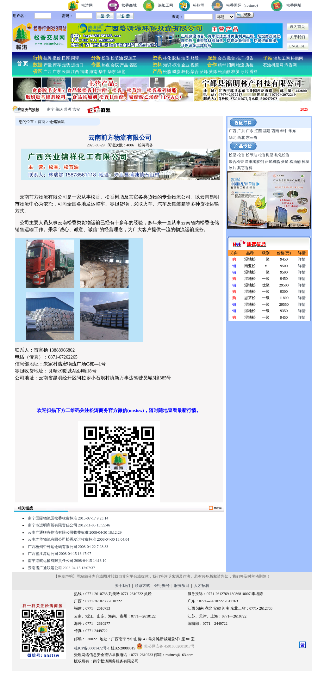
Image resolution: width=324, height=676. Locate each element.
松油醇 (224, 71)
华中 (102, 71)
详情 (302, 259)
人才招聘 (201, 585)
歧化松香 (282, 155)
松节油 (117, 58)
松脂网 (198, 5)
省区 (133, 65)
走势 (66, 65)
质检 (249, 65)
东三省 (251, 137)
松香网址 (294, 5)
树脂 (176, 71)
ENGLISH (297, 46)
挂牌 (47, 58)
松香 (105, 58)
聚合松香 (236, 161)
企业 (185, 65)
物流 (240, 65)
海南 (93, 71)
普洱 (68, 109)
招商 (231, 65)
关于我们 (297, 37)
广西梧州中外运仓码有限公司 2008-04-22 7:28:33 (68, 546)
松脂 (167, 71)
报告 (249, 58)
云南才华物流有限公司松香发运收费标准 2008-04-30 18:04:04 (78, 539)
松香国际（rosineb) (242, 5)
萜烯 (204, 71)
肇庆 (59, 109)
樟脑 (235, 71)
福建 (84, 71)
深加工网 (165, 5)
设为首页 (297, 26)
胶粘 (176, 58)
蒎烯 (213, 71)
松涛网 (87, 5)
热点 (106, 65)
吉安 (76, 109)
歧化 (185, 71)
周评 (75, 58)
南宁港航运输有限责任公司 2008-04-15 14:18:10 (67, 560)
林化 (167, 58)
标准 (176, 65)
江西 (75, 71)
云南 (66, 71)
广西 (47, 71)
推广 (240, 58)
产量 (48, 65)
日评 (66, 58)
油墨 (185, 58)
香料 (254, 71)
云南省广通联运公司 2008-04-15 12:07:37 (61, 568)
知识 (167, 65)
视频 (194, 65)
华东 (112, 71)
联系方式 (142, 585)
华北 (121, 71)
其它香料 (244, 168)
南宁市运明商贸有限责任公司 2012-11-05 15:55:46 (69, 525)
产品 (124, 65)
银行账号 (162, 585)
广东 (57, 71)
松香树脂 (265, 155)
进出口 (77, 65)
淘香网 (290, 65)
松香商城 (129, 5)
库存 (57, 65)
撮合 (231, 58)
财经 (194, 58)
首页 (41, 122)
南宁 (50, 109)
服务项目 (181, 585)
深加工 (130, 58)
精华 (222, 65)
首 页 (22, 63)
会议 (115, 65)
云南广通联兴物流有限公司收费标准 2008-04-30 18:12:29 (75, 532)
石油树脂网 (273, 65)
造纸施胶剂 (254, 161)
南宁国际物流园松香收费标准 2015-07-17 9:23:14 (68, 518)
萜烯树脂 (272, 161)
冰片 (244, 71)
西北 (241, 137)
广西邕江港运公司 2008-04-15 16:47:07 (59, 553)
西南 (275, 131)
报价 (57, 58)
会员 (222, 58)
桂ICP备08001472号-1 (92, 648)
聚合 (194, 71)
